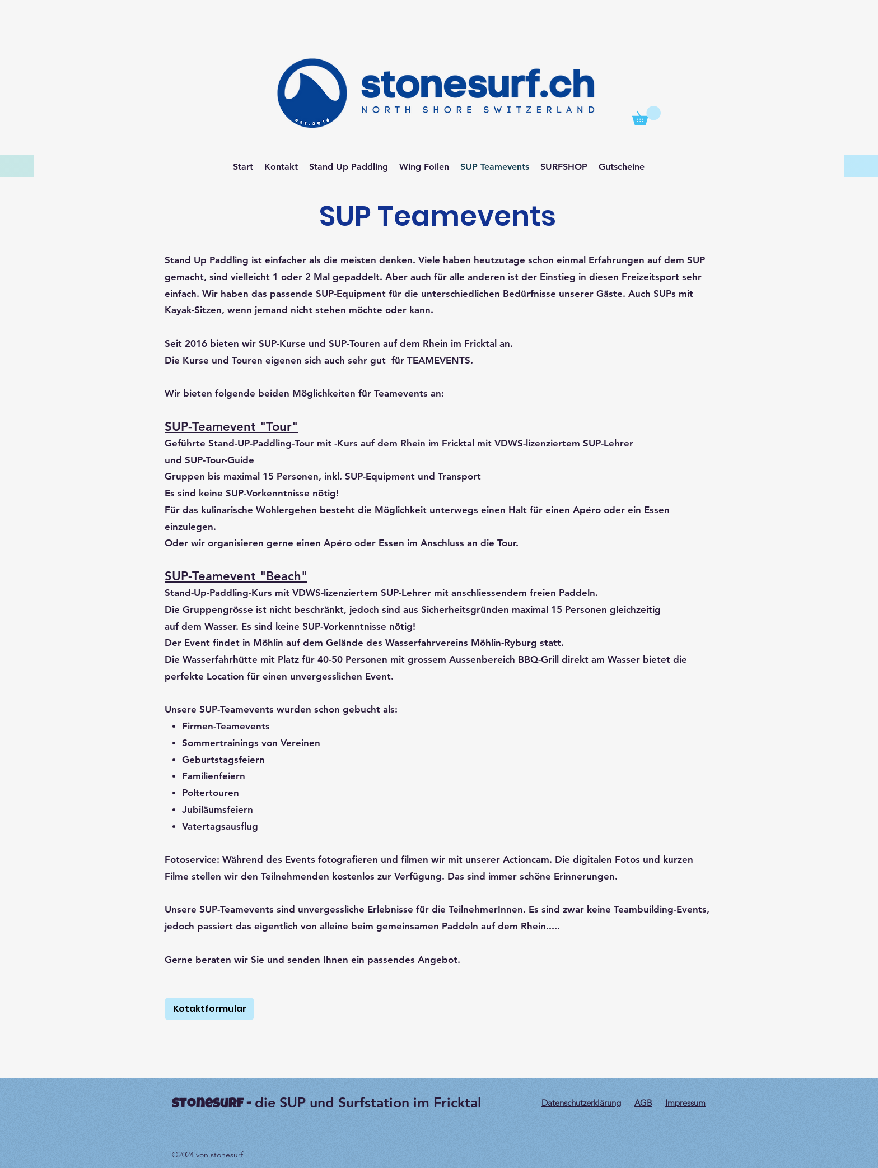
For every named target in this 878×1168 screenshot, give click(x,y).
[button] (646, 115)
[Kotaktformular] (209, 1009)
